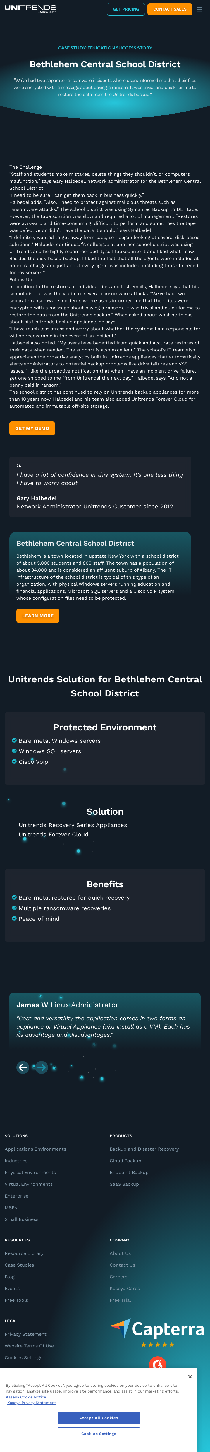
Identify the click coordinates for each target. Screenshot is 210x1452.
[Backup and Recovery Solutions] (30, 9)
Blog (10, 1277)
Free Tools (16, 1300)
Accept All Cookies (98, 1418)
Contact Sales (170, 9)
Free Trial (120, 1300)
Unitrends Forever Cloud (54, 834)
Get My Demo (32, 428)
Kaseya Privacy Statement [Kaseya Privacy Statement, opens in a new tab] (31, 1402)
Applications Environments (35, 1149)
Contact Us (122, 1265)
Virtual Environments (29, 1184)
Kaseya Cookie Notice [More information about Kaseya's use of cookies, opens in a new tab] (26, 1397)
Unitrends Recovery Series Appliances (73, 825)
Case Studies (19, 1265)
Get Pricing (126, 9)
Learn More (38, 616)
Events (12, 1288)
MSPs (11, 1207)
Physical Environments (30, 1172)
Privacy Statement (26, 1334)
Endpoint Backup (129, 1172)
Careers (118, 1277)
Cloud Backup (125, 1161)
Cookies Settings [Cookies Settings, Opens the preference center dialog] (98, 1433)
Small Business (21, 1219)
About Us (120, 1253)
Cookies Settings (23, 1357)
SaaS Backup (124, 1184)
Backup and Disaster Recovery (144, 1149)
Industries (16, 1161)
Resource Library (24, 1253)
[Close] (190, 1376)
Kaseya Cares (125, 1288)
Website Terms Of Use (29, 1346)
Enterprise (16, 1196)
